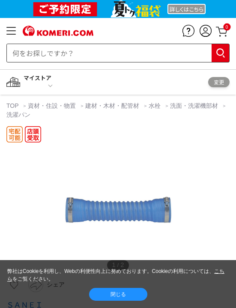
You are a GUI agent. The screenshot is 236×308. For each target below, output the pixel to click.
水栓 (155, 105)
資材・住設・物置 (52, 105)
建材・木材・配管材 (112, 105)
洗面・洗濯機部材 (194, 105)
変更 (219, 82)
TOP (13, 105)
